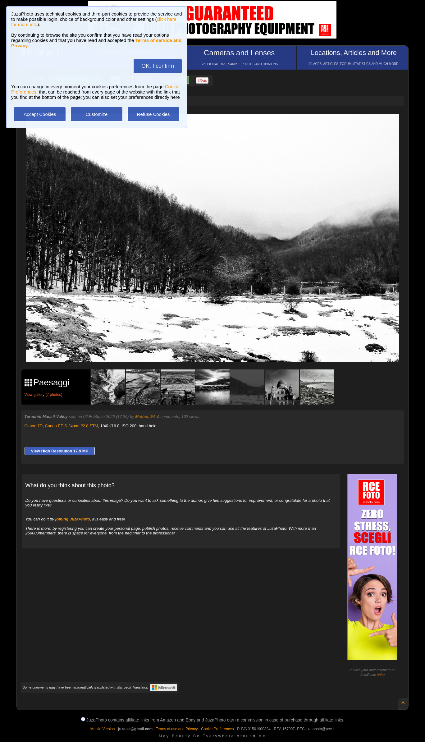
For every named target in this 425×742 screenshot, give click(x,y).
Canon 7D (34, 426)
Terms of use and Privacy (177, 729)
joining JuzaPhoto (72, 519)
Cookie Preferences (217, 729)
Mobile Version (102, 729)
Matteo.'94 (145, 416)
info (381, 674)
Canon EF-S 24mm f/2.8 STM (71, 426)
